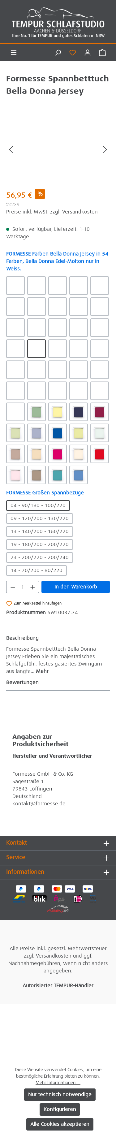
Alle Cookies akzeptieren (59, 1124)
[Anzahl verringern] (12, 587)
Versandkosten (53, 956)
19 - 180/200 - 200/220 (40, 544)
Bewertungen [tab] (56, 682)
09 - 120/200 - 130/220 (40, 518)
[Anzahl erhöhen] (32, 587)
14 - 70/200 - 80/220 (36, 570)
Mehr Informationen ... (58, 1082)
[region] (58, 149)
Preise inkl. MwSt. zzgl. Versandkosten (52, 212)
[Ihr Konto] (87, 52)
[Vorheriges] (10, 149)
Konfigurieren (60, 1109)
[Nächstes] (105, 149)
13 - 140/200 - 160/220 (40, 531)
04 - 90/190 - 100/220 (38, 505)
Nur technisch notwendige (60, 1094)
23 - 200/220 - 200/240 (40, 557)
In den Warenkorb (75, 587)
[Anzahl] (23, 587)
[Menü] (13, 52)
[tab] (56, 654)
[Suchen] (57, 52)
